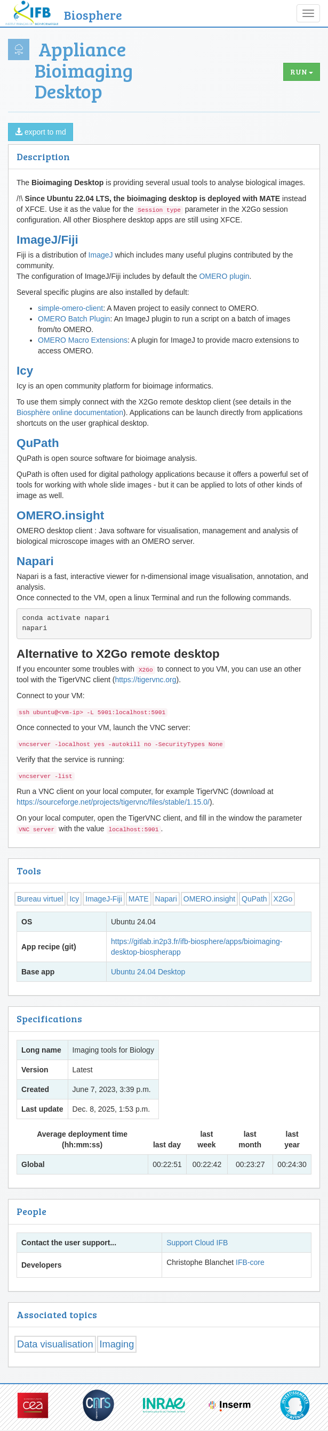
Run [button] (301, 72)
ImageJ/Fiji (47, 239)
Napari (35, 561)
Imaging (117, 1344)
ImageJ (101, 255)
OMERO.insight (60, 515)
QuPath (38, 443)
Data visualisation (55, 1344)
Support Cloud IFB (197, 1242)
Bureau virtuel (40, 899)
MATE (139, 899)
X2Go (283, 899)
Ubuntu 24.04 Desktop (148, 971)
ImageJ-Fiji (103, 899)
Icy (25, 370)
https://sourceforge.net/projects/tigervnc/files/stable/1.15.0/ (113, 802)
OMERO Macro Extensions (82, 340)
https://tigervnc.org (145, 679)
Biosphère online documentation (70, 412)
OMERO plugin (224, 276)
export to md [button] (40, 132)
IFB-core (250, 1262)
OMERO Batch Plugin (74, 319)
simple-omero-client (70, 308)
